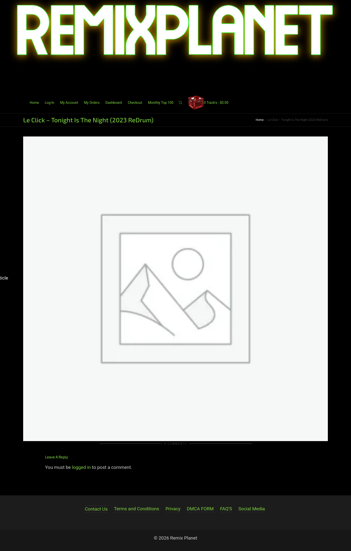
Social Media (251, 509)
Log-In (49, 103)
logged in (81, 467)
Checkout (135, 103)
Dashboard (113, 103)
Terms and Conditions (136, 509)
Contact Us (96, 509)
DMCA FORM (200, 509)
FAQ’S (226, 509)
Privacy (173, 509)
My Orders (92, 103)
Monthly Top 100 (160, 103)
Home (34, 103)
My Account (69, 103)
